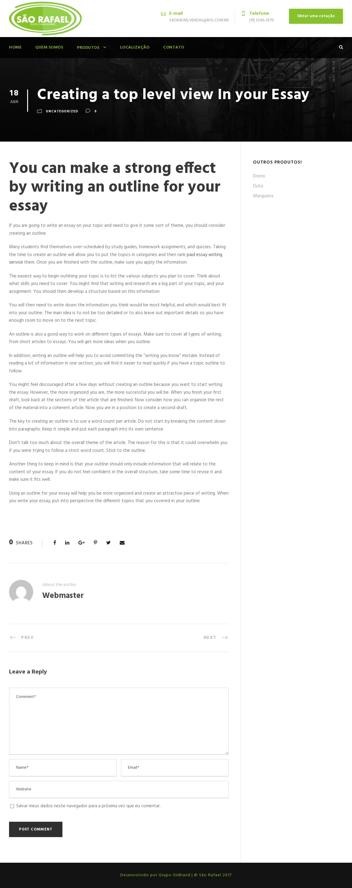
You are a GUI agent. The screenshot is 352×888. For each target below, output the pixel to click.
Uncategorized (62, 111)
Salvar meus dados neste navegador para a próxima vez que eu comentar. (88, 806)
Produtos (88, 47)
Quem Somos (49, 47)
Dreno (259, 176)
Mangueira (263, 196)
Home (15, 47)
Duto (258, 186)
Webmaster (63, 596)
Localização (135, 47)
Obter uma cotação (316, 16)
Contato (173, 47)
